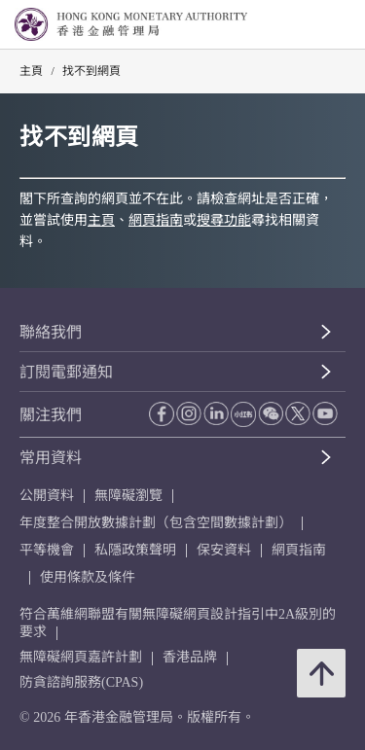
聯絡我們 (50, 332)
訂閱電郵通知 (66, 372)
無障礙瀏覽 (128, 495)
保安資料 (224, 550)
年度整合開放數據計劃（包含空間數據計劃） (155, 523)
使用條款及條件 (87, 577)
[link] (300, 25)
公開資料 (46, 495)
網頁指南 (155, 220)
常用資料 (50, 457)
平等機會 (46, 550)
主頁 (31, 71)
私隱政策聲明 (135, 550)
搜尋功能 (224, 220)
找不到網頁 (91, 71)
